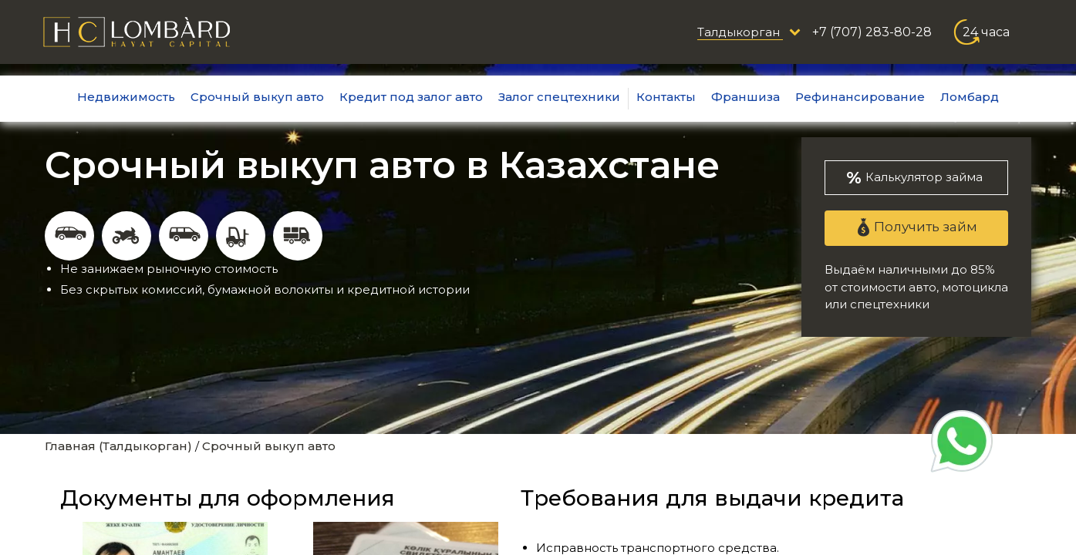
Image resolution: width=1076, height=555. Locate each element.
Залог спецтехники (559, 96)
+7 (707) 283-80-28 (872, 32)
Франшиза (745, 96)
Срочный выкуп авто (257, 96)
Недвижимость (126, 96)
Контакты (666, 96)
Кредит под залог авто (411, 96)
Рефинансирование (860, 96)
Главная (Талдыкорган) (118, 446)
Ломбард (969, 96)
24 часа (986, 32)
